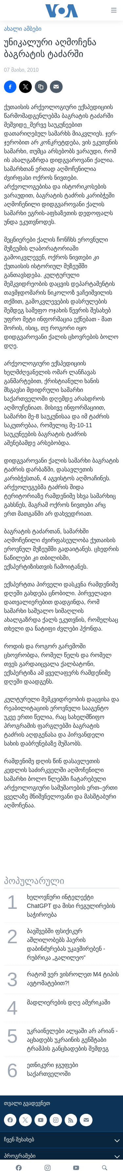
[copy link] (41, 87)
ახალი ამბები (22, 29)
